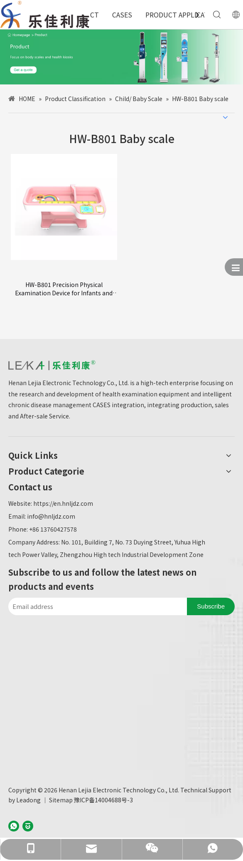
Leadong (28, 800)
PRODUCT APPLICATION (183, 15)
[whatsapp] (13, 825)
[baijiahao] (27, 825)
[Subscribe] (211, 606)
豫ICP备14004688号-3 (103, 800)
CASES (122, 15)
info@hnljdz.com (51, 516)
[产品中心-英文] (121, 56)
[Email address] (95, 606)
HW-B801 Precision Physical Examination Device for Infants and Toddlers (64, 288)
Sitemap (61, 800)
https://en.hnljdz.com (63, 503)
